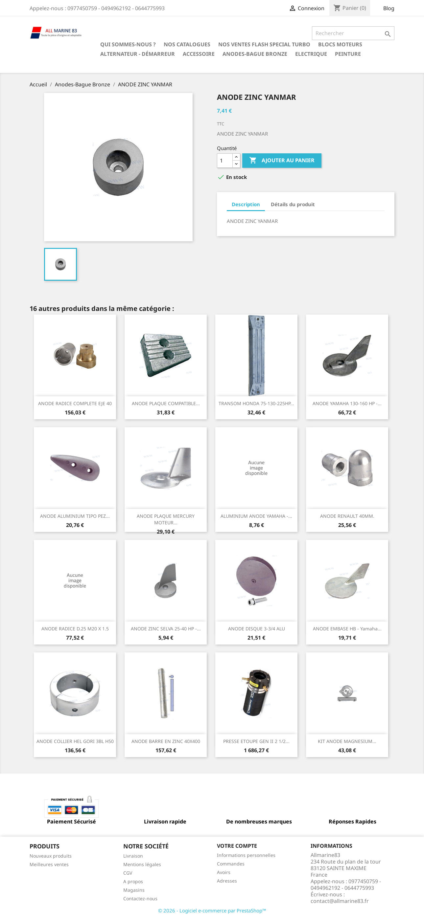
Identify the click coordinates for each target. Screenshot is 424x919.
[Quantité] (225, 160)
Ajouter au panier (282, 160)
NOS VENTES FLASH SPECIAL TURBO (264, 44)
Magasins (134, 890)
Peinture (348, 53)
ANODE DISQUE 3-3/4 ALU (256, 628)
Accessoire (199, 53)
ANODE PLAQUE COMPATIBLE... (166, 403)
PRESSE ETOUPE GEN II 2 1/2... (256, 741)
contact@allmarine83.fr (340, 901)
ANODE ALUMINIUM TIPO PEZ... (75, 516)
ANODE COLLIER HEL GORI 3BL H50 (75, 741)
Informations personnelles (246, 855)
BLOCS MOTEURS (340, 44)
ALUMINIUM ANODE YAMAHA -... (256, 516)
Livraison (133, 856)
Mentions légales (142, 864)
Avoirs (223, 872)
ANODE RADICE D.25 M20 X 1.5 (75, 628)
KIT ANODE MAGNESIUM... (347, 741)
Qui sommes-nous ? (128, 44)
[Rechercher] (353, 33)
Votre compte (237, 845)
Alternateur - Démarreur (137, 53)
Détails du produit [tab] (293, 204)
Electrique (311, 53)
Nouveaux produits (51, 856)
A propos (133, 881)
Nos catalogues (187, 44)
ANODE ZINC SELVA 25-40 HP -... (166, 628)
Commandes (231, 864)
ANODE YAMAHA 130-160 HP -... (347, 403)
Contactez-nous (140, 898)
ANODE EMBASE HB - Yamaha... (347, 628)
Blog (388, 8)
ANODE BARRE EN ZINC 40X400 (165, 741)
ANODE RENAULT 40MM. (347, 516)
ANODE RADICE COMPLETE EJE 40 (75, 403)
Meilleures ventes (49, 864)
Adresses (227, 881)
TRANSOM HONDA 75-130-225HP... (256, 403)
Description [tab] (246, 204)
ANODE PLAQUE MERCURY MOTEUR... (166, 519)
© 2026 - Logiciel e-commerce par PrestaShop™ (212, 910)
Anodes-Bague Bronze (255, 53)
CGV (127, 873)
